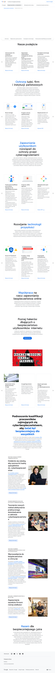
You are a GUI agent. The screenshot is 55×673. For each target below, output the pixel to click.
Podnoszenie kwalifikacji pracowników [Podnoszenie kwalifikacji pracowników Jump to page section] (43, 38)
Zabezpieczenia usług (29, 5)
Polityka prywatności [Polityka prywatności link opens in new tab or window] (30, 669)
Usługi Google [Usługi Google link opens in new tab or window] (21, 669)
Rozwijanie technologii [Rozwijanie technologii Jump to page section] (28, 38)
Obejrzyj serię (27, 338)
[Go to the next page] (53, 61)
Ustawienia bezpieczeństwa (42, 5)
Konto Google (50, 1)
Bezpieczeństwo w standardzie (15, 5)
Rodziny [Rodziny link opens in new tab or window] (5, 661)
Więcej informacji (13, 492)
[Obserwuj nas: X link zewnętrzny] (17, 654)
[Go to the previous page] (1, 61)
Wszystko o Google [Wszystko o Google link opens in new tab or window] (13, 669)
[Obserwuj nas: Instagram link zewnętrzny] (11, 654)
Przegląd (4, 5)
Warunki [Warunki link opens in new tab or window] (37, 669)
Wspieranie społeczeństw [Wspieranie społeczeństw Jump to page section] (16, 38)
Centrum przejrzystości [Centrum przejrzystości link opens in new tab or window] (9, 663)
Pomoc (49, 669)
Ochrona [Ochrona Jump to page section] (7, 38)
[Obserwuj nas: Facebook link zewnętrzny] (20, 654)
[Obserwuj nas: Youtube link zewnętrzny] (14, 654)
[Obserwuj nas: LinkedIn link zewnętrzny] (22, 654)
